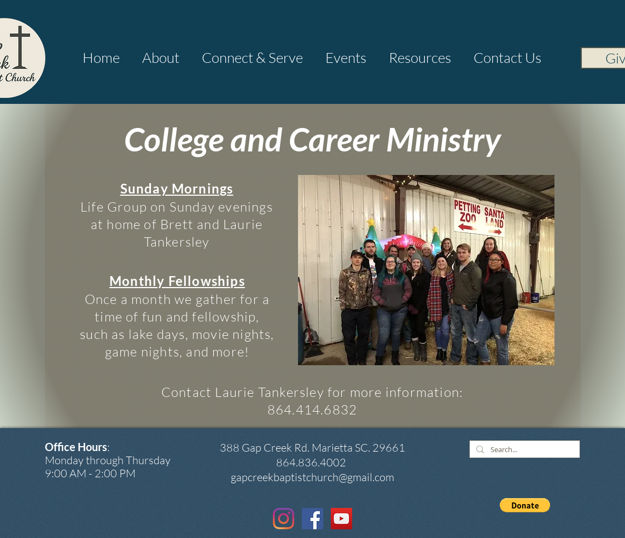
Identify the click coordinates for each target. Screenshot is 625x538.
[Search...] (523, 450)
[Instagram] (283, 518)
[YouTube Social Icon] (341, 518)
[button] (161, 57)
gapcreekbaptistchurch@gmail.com (312, 477)
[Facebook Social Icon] (312, 518)
